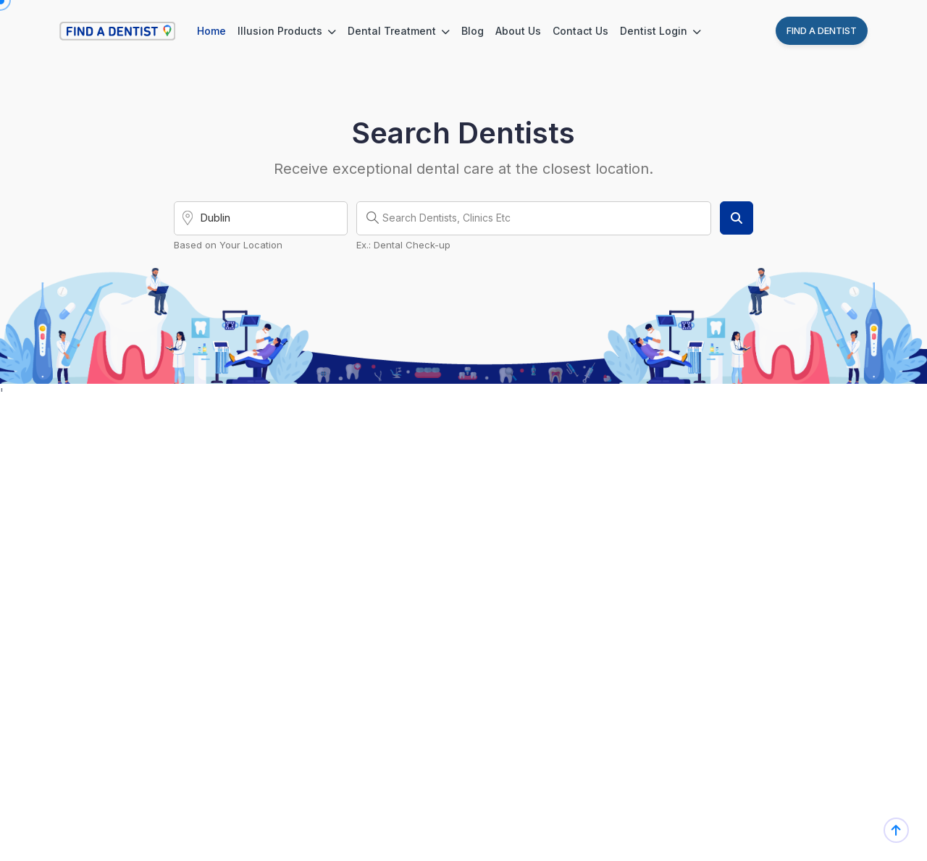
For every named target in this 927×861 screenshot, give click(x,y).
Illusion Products (287, 31)
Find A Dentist (822, 30)
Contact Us (580, 31)
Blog (472, 31)
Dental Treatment (399, 31)
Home (211, 31)
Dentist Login (660, 31)
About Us (518, 31)
